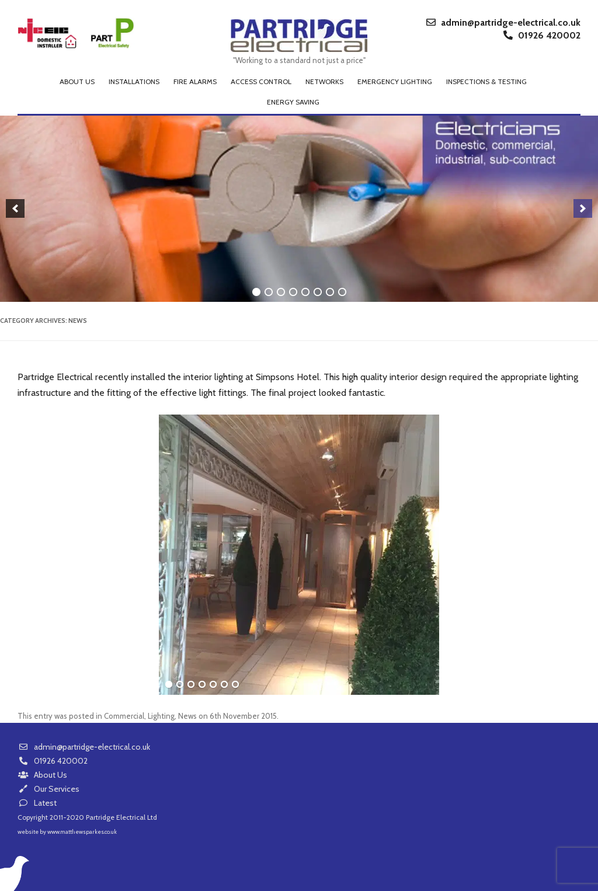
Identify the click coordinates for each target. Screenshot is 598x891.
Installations (134, 81)
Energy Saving (293, 102)
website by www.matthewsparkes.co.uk (67, 832)
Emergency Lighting (394, 81)
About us (77, 81)
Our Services (48, 789)
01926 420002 (541, 35)
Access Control (261, 81)
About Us (42, 775)
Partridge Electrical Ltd (299, 36)
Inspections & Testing (486, 81)
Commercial (124, 716)
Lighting (161, 716)
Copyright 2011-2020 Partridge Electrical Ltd (87, 817)
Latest (37, 803)
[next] (582, 208)
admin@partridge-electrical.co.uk (503, 23)
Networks (324, 81)
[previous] (15, 208)
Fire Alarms (195, 81)
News (187, 716)
